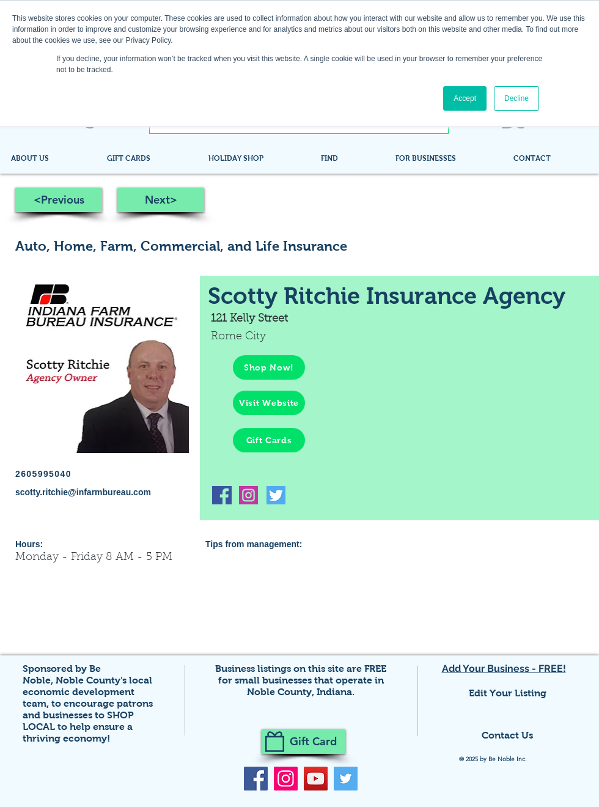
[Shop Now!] (269, 367)
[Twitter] (346, 778)
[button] (349, 158)
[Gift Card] (303, 741)
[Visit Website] (269, 403)
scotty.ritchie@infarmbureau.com (83, 492)
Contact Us (507, 735)
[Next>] (160, 200)
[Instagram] (286, 778)
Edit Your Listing (507, 693)
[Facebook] (256, 778)
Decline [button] (516, 98)
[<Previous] (58, 200)
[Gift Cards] (269, 440)
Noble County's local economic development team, (87, 692)
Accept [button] (465, 98)
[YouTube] (316, 778)
